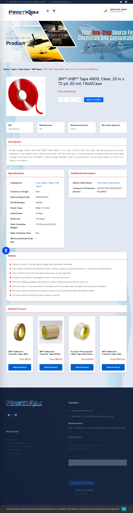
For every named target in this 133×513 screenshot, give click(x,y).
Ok (124, 509)
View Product (19, 367)
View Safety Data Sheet (108, 182)
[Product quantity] (69, 99)
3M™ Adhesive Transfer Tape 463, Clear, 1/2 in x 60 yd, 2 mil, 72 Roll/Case (19, 352)
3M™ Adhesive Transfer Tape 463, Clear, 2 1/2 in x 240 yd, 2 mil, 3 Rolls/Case (113, 352)
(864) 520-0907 (118, 10)
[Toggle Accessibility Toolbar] (6, 251)
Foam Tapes (24, 69)
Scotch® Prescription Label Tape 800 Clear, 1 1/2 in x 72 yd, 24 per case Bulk (82, 352)
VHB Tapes (37, 69)
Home (9, 38)
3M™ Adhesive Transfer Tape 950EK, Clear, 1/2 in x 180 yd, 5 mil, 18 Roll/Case (50, 352)
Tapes (14, 69)
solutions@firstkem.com (61, 2)
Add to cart (94, 99)
